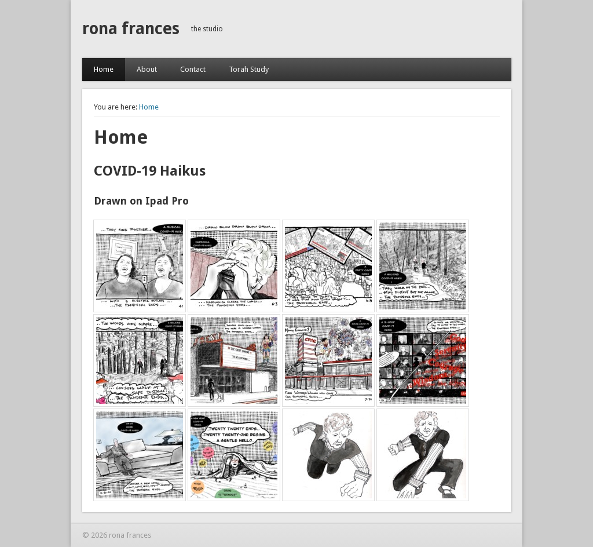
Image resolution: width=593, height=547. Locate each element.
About (147, 69)
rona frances (131, 28)
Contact (193, 69)
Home (104, 69)
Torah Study (249, 69)
